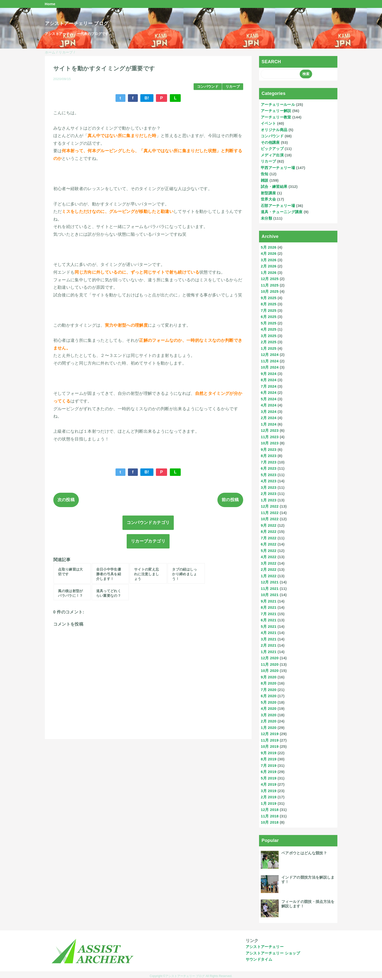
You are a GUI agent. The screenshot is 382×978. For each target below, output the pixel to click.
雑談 (264, 180)
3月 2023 (268, 487)
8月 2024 (268, 380)
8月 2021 (268, 607)
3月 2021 (268, 639)
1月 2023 (268, 500)
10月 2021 (270, 595)
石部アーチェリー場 (278, 205)
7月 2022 (268, 538)
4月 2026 (268, 253)
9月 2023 (268, 449)
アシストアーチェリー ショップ (273, 953)
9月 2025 (268, 298)
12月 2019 (270, 734)
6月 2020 (268, 696)
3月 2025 (268, 336)
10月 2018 (270, 822)
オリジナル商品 (274, 130)
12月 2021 (270, 582)
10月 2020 (270, 670)
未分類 (266, 218)
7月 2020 (268, 690)
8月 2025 (268, 304)
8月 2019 (268, 759)
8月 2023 (268, 456)
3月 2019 (268, 791)
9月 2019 (268, 753)
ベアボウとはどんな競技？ (304, 853)
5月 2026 (268, 247)
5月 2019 (268, 778)
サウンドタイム (259, 959)
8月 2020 (268, 683)
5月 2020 (268, 702)
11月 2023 (270, 437)
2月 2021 (268, 645)
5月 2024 (268, 399)
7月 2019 (268, 765)
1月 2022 (268, 576)
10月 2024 (270, 367)
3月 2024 (268, 411)
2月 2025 (268, 342)
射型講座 (268, 193)
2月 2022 (268, 569)
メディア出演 (272, 155)
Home (50, 4)
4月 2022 (268, 557)
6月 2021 (268, 620)
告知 (264, 174)
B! (147, 98)
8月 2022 (268, 531)
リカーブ (233, 86)
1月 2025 (268, 348)
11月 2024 (270, 361)
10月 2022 (270, 519)
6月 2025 (268, 317)
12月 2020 (270, 658)
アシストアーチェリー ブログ (77, 23)
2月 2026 (268, 266)
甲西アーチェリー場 (278, 168)
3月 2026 (268, 260)
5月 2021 (268, 626)
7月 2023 (268, 462)
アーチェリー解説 (276, 111)
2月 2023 (268, 493)
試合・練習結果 (274, 186)
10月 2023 (270, 443)
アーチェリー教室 (276, 117)
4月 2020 (268, 708)
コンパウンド (207, 86)
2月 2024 (268, 418)
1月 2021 (268, 652)
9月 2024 (268, 374)
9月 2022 (268, 525)
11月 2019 (270, 740)
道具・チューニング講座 (282, 212)
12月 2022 (270, 506)
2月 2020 (268, 721)
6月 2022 (268, 544)
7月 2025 (268, 310)
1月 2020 (268, 727)
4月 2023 (268, 481)
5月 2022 (268, 550)
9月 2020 (268, 677)
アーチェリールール (278, 104)
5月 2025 (268, 323)
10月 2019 (270, 746)
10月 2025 (270, 291)
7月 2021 (268, 614)
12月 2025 (270, 279)
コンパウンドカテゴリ (148, 522)
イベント (268, 123)
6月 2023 (268, 468)
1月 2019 (268, 803)
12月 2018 (270, 809)
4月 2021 (268, 633)
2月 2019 (268, 797)
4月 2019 (268, 784)
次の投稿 (66, 499)
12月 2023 (270, 430)
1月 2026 (268, 272)
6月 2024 (268, 392)
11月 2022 (270, 513)
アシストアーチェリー (265, 947)
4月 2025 (268, 329)
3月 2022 (268, 563)
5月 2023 (268, 475)
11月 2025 (270, 285)
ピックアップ (272, 148)
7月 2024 (268, 386)
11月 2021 (270, 588)
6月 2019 (268, 772)
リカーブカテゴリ (148, 541)
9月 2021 (268, 601)
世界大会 (268, 199)
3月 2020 (268, 715)
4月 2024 (268, 405)
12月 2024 (270, 354)
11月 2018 (270, 816)
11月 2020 (270, 664)
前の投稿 (230, 499)
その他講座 (270, 142)
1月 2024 (268, 424)
